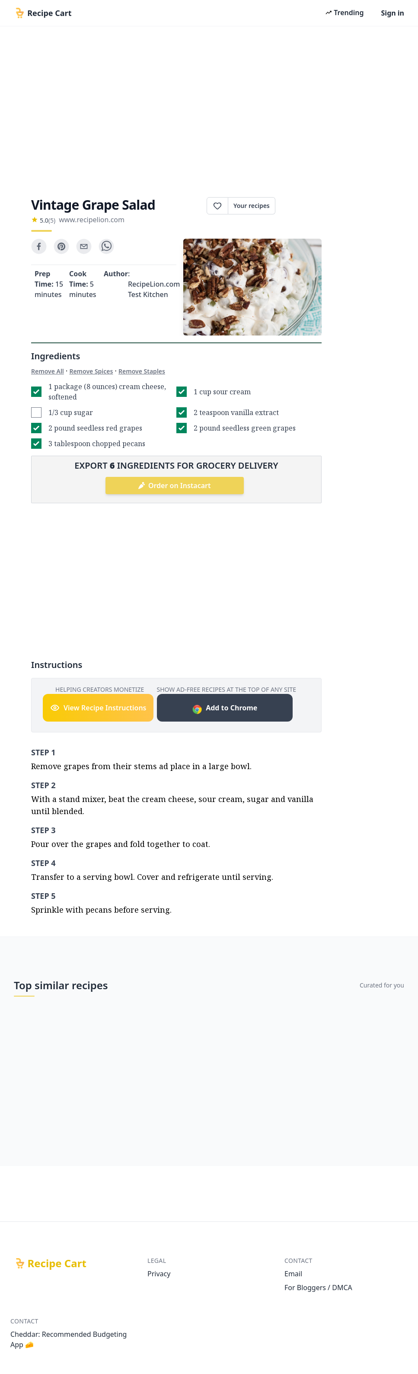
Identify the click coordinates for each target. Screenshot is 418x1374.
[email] (84, 246)
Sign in (392, 13)
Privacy (158, 1273)
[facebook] (39, 246)
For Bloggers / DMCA (318, 1287)
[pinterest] (61, 246)
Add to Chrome (224, 709)
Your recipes (251, 205)
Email (293, 1273)
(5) (51, 220)
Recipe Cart (57, 1263)
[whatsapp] (106, 246)
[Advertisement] (209, 108)
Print (298, 206)
